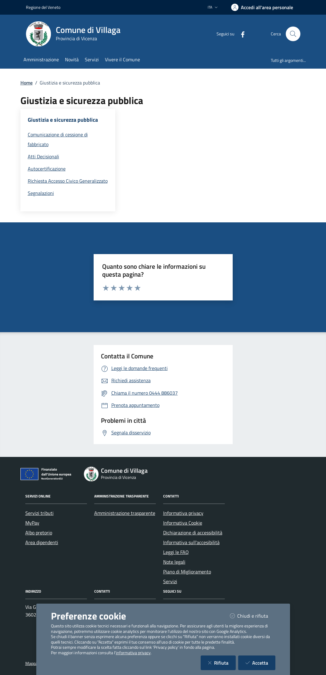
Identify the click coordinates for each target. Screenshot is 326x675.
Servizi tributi (39, 513)
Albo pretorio (38, 532)
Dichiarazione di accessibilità (192, 532)
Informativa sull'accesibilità (191, 542)
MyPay (32, 522)
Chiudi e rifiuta (252, 615)
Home (26, 82)
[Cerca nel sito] (293, 34)
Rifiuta (222, 662)
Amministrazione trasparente (124, 513)
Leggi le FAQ (176, 552)
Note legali (174, 561)
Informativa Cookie (182, 522)
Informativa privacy (183, 513)
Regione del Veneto (43, 7)
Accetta (260, 662)
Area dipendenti (41, 542)
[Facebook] (240, 34)
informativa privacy (133, 652)
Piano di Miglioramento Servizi (187, 576)
